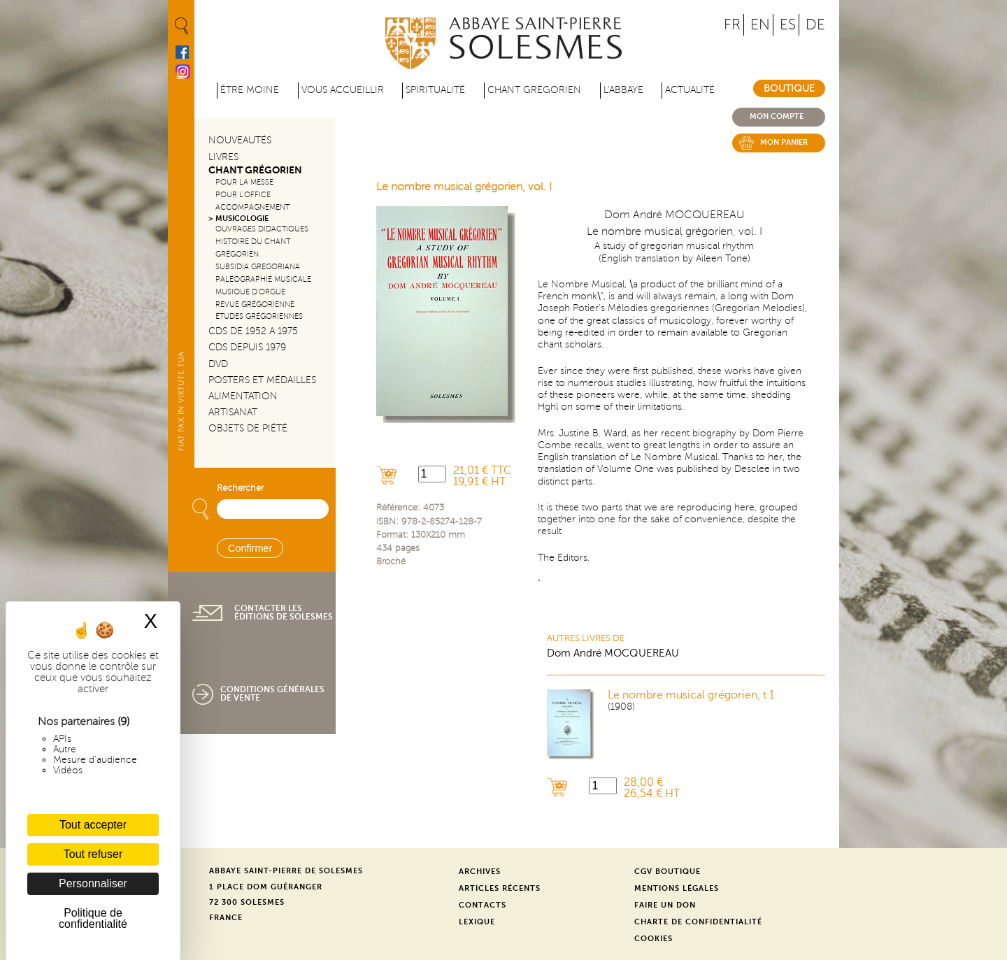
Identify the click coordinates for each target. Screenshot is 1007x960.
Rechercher (240, 488)
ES (788, 25)
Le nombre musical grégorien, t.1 (691, 695)
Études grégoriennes (259, 316)
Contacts (482, 905)
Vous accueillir (342, 90)
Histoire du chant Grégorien (252, 248)
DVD (218, 364)
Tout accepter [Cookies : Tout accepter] (93, 825)
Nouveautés (239, 140)
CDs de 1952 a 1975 (253, 331)
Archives (480, 871)
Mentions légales (676, 888)
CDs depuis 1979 (247, 347)
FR (732, 25)
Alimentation (243, 396)
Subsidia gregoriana (257, 266)
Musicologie (242, 218)
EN (760, 25)
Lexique (477, 921)
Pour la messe (244, 182)
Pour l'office (243, 194)
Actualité (690, 90)
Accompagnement (252, 207)
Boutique (789, 88)
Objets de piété (247, 428)
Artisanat (232, 412)
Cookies (653, 938)
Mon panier (784, 142)
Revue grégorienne (254, 304)
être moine (249, 90)
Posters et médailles (262, 380)
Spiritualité (435, 90)
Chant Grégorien (255, 170)
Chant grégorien (534, 90)
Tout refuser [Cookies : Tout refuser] (93, 854)
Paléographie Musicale (263, 279)
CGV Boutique (667, 871)
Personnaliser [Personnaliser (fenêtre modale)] (93, 883)
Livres (223, 157)
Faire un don (665, 905)
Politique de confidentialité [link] (93, 918)
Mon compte (777, 116)
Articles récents (500, 888)
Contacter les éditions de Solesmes (283, 612)
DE (815, 25)
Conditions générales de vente (272, 694)
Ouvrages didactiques (261, 229)
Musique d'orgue (250, 291)
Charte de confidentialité (698, 921)
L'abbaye (623, 90)
